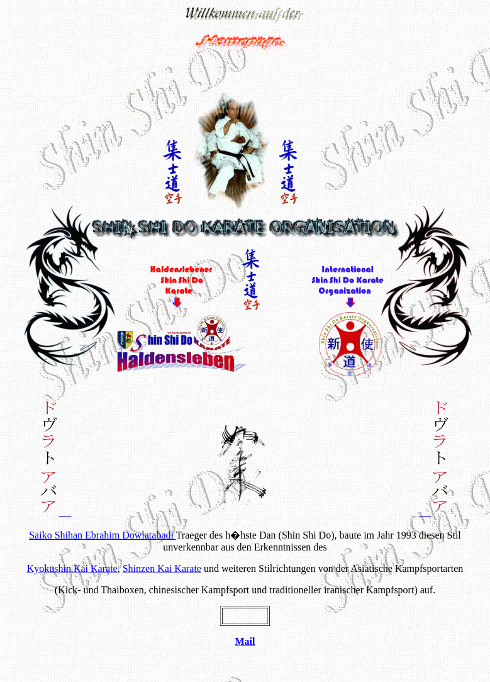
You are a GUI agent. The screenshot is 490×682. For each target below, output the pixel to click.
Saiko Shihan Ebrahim (101, 535)
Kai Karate (72, 568)
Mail (245, 641)
